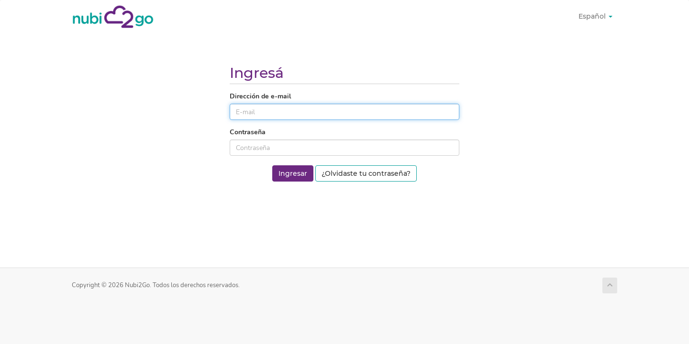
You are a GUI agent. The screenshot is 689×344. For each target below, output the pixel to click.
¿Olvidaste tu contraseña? (366, 173)
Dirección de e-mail (260, 96)
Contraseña (248, 132)
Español (595, 16)
